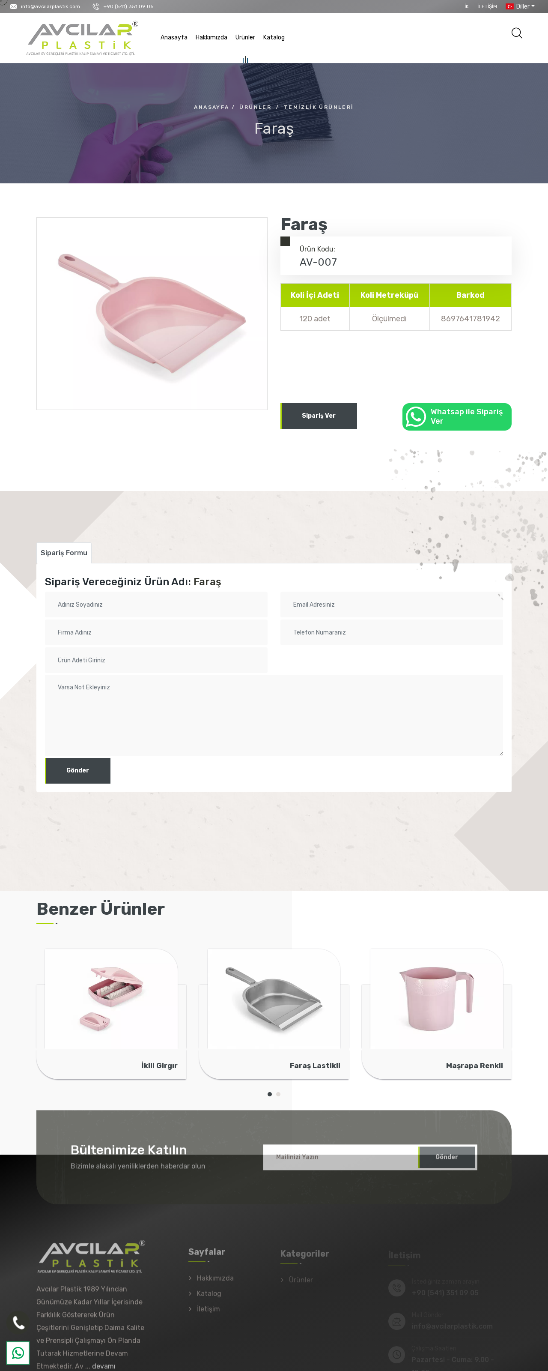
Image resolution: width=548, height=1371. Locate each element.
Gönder (77, 770)
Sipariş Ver (319, 415)
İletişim (487, 6)
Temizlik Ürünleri (319, 107)
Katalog (274, 37)
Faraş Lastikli (315, 1065)
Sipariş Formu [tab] (64, 553)
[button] (270, 1094)
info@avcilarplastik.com (50, 6)
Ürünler (245, 39)
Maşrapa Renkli (474, 1065)
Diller (517, 6)
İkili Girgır (159, 1065)
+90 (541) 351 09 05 (129, 6)
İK (467, 6)
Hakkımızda (211, 37)
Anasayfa (174, 37)
